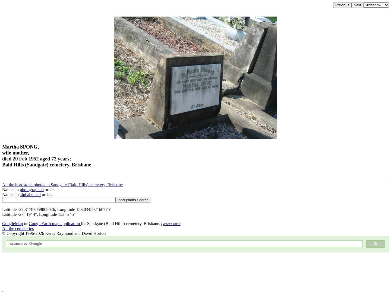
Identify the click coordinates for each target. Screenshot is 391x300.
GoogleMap (12, 223)
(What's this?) (171, 224)
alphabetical (30, 194)
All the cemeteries (18, 228)
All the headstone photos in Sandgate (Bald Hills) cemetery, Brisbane (62, 184)
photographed (32, 189)
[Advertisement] (165, 271)
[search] (184, 244)
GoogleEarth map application (55, 223)
